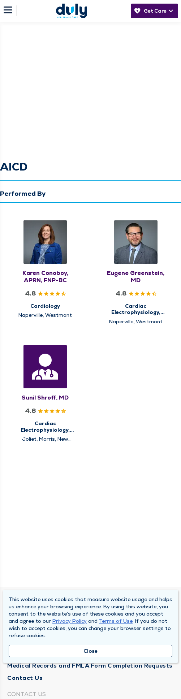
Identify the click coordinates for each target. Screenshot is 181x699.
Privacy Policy (69, 621)
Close (90, 651)
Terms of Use (116, 621)
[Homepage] (71, 11)
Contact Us (25, 678)
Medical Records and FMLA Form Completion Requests (90, 665)
